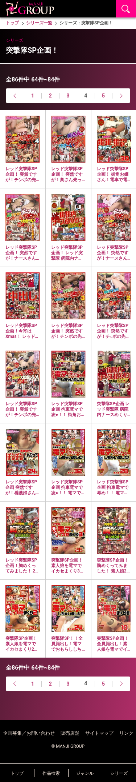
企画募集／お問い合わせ (29, 733)
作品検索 (51, 773)
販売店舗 (70, 733)
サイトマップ (99, 733)
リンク (126, 733)
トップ (17, 773)
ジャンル (85, 773)
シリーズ (119, 773)
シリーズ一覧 (39, 22)
